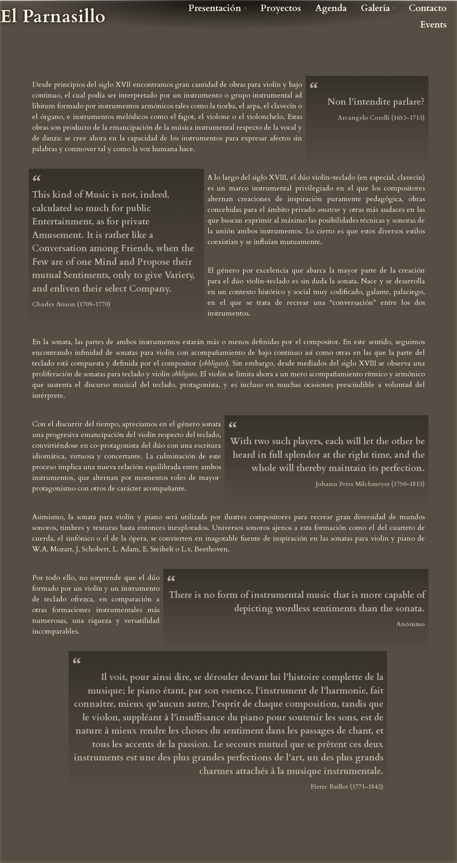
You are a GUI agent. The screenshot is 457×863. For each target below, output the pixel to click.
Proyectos (281, 8)
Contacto (428, 8)
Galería (378, 8)
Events (433, 25)
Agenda (331, 8)
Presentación (217, 8)
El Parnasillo (53, 16)
